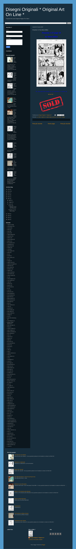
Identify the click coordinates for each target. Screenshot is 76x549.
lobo (8, 303)
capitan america (10, 353)
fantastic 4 (9, 268)
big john (9, 285)
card (8, 354)
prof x (8, 413)
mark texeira (10, 273)
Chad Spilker (10, 250)
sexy (8, 231)
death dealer (10, 367)
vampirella (9, 244)
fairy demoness (10, 374)
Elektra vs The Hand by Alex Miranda (22, 491)
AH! (8, 316)
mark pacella (10, 408)
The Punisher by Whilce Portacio (14, 164)
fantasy (8, 375)
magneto (9, 402)
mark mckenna (10, 406)
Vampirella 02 (14, 154)
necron (8, 410)
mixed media (10, 239)
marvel (8, 228)
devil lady (9, 369)
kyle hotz (9, 397)
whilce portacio (10, 444)
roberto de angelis (11, 264)
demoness (9, 291)
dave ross (9, 366)
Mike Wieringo (10, 325)
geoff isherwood (10, 379)
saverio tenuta (10, 424)
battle (8, 339)
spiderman (9, 433)
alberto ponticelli (10, 331)
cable (8, 349)
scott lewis (9, 426)
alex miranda (10, 333)
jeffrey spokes (10, 298)
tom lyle (9, 439)
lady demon (9, 246)
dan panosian (10, 364)
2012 (9, 196)
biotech (8, 344)
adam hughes (10, 330)
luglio (10, 200)
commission (9, 226)
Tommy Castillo (10, 328)
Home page (51, 123)
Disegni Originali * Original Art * (37, 537)
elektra (8, 237)
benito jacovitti (10, 343)
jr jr (8, 259)
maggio (10, 202)
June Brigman (10, 320)
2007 (9, 198)
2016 (9, 189)
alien (8, 335)
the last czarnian (10, 438)
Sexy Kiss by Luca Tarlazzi (14, 60)
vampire (9, 247)
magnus (9, 270)
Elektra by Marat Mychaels (14, 145)
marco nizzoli (10, 272)
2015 (9, 191)
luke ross (9, 400)
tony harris (9, 441)
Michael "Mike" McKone (10, 323)
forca (8, 377)
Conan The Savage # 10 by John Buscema (12, 207)
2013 (9, 194)
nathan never (10, 262)
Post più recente (37, 123)
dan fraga (9, 362)
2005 (9, 215)
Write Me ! (51, 94)
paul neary (9, 411)
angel (8, 281)
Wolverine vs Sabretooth (14, 74)
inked (39, 117)
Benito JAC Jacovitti (14, 85)
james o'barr (10, 390)
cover (8, 290)
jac (8, 388)
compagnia (9, 359)
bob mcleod (9, 267)
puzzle (8, 416)
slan (8, 431)
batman (8, 338)
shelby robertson (10, 429)
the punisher (10, 242)
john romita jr (10, 257)
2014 (9, 193)
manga (8, 260)
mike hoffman (10, 304)
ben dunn (9, 341)
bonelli (8, 255)
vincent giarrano (10, 442)
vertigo (63, 117)
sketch (8, 241)
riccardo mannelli (11, 420)
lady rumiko (9, 398)
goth (8, 384)
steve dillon (59, 117)
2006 (9, 213)
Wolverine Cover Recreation (14, 112)
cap (8, 351)
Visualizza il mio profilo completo (35, 539)
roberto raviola (10, 275)
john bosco (9, 392)
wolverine (9, 236)
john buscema (10, 299)
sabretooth (9, 423)
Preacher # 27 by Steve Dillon (12, 210)
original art (43, 117)
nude (8, 306)
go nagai (9, 382)
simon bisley (10, 309)
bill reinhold (9, 286)
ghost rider (9, 296)
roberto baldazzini (11, 421)
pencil (8, 232)
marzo (10, 204)
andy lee (9, 336)
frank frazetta (10, 293)
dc (37, 117)
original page (49, 117)
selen (8, 428)
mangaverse (10, 403)
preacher (54, 117)
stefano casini (10, 434)
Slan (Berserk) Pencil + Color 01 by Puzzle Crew (24, 476)
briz (8, 348)
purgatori (9, 415)
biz (8, 288)
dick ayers (9, 371)
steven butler (10, 313)
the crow (9, 436)
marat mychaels (10, 405)
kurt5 (8, 395)
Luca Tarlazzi (10, 280)
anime (8, 252)
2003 (9, 219)
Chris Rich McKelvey (11, 317)
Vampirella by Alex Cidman (14, 174)
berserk (8, 283)
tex (8, 277)
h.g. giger (9, 385)
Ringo (8, 326)
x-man (8, 446)
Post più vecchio (65, 123)
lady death (9, 301)
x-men (8, 249)
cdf (8, 357)
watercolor (9, 265)
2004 (9, 217)
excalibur (9, 372)
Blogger (43, 544)
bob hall (9, 346)
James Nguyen (10, 278)
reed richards (10, 418)
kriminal (9, 393)
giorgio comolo (10, 380)
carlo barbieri (10, 356)
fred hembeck (10, 295)
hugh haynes (10, 387)
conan (8, 361)
